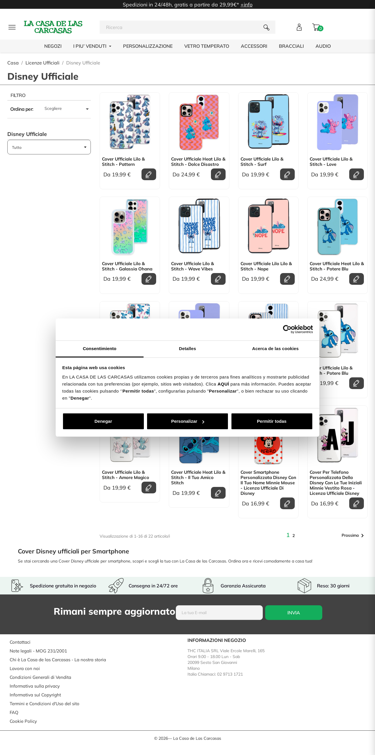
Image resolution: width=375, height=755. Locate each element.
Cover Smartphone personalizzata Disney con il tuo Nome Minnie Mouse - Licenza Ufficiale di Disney (268, 483)
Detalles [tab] (187, 348)
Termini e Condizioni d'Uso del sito (44, 703)
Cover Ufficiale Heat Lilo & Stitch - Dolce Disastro (198, 161)
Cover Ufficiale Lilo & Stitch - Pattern (123, 161)
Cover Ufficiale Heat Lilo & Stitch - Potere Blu (337, 266)
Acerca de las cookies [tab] (275, 348)
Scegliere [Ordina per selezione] (68, 109)
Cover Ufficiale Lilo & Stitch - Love (331, 161)
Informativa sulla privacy (35, 686)
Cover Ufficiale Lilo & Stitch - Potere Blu (331, 370)
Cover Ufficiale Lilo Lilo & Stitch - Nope (266, 266)
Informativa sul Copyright (35, 695)
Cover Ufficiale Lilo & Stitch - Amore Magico (125, 475)
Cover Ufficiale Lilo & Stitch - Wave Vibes (192, 266)
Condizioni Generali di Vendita (40, 677)
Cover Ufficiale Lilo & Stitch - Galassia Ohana (127, 266)
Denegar (103, 421)
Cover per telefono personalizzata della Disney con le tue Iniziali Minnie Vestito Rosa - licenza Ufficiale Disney (336, 483)
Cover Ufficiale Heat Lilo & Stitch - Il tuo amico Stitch (198, 477)
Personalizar (187, 421)
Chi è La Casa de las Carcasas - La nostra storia (58, 659)
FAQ (14, 712)
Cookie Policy (23, 721)
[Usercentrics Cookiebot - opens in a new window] (287, 329)
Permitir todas (272, 421)
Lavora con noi (25, 668)
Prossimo (354, 535)
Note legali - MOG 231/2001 (38, 651)
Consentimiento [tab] (100, 348)
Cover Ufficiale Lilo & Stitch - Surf (262, 161)
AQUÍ (223, 383)
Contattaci (20, 642)
